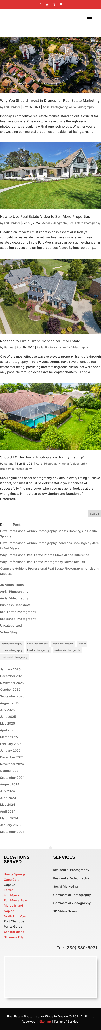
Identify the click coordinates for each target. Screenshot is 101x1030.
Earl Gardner (12, 107)
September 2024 (12, 778)
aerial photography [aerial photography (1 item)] (12, 643)
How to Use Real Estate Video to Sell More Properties (45, 217)
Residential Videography (71, 878)
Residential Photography (16, 468)
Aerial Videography (81, 107)
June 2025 (8, 717)
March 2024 (9, 818)
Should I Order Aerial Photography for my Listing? (42, 457)
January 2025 (10, 750)
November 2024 (12, 764)
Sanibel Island (14, 932)
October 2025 (10, 689)
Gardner (9, 347)
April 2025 (7, 730)
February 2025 (11, 744)
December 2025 (12, 676)
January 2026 (10, 669)
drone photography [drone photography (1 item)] (63, 643)
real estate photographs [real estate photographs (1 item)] (67, 650)
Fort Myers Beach (17, 900)
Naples (9, 911)
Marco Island (13, 905)
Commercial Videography (72, 903)
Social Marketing (65, 886)
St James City (14, 937)
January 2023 (10, 825)
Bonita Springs (15, 874)
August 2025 (9, 703)
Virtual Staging (11, 632)
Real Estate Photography (84, 223)
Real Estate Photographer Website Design (37, 1016)
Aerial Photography (55, 107)
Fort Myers (12, 895)
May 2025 (7, 723)
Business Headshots (15, 605)
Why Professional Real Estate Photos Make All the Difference (44, 555)
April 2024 (8, 811)
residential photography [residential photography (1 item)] (15, 657)
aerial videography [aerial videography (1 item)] (37, 643)
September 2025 (12, 696)
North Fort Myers (16, 916)
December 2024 (12, 757)
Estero (8, 890)
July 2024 (7, 791)
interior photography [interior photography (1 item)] (38, 650)
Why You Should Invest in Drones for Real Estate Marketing (50, 100)
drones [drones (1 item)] (82, 643)
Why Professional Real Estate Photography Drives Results (42, 562)
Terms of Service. (66, 1021)
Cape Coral (12, 879)
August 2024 (9, 784)
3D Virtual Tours (12, 585)
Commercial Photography (72, 895)
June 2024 (8, 798)
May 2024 (7, 804)
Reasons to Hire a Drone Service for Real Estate (40, 341)
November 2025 (12, 683)
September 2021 (12, 832)
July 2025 (7, 710)
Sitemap (45, 1021)
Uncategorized (11, 625)
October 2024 (10, 771)
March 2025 (9, 737)
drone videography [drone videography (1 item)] (12, 650)
